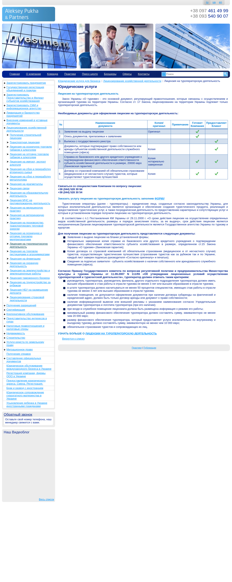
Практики (70, 73)
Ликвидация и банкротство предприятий (23, 114)
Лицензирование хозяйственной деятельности (26, 129)
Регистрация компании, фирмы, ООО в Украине (26, 375)
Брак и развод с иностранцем (24, 388)
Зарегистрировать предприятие (26, 82)
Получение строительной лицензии (25, 136)
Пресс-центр (90, 73)
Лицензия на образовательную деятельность (29, 194)
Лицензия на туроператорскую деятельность (29, 245)
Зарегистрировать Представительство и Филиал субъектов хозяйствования (25, 97)
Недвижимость (15, 333)
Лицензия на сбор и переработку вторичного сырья (30, 171)
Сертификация (15, 309)
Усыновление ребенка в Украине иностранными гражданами (26, 404)
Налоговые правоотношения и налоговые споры (25, 327)
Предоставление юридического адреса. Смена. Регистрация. (26, 382)
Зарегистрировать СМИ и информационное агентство (23, 107)
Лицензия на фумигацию (25, 258)
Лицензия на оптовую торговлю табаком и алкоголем (29, 156)
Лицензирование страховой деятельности (27, 299)
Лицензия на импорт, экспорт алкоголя (28, 163)
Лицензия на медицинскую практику (26, 209)
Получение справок (18, 353)
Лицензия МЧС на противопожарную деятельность (30, 202)
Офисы (127, 73)
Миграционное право (19, 349)
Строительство (15, 337)
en (220, 2)
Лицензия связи (19, 188)
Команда (52, 73)
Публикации (149, 347)
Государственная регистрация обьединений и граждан (25, 89)
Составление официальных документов (23, 360)
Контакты (144, 73)
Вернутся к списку (73, 338)
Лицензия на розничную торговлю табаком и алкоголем (31, 148)
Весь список (46, 499)
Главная (15, 73)
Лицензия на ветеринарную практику (27, 217)
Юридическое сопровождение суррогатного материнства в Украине (25, 395)
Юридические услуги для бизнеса (79, 81)
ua (214, 2)
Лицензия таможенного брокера (30, 277)
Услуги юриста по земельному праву (25, 343)
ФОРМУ (160, 198)
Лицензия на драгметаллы (26, 184)
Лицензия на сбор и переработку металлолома (30, 178)
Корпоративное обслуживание (25, 314)
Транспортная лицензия (25, 142)
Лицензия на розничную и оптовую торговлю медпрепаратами (26, 236)
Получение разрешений (21, 305)
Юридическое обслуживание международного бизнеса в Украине (28, 367)
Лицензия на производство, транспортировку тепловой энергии (27, 225)
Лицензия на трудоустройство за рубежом (30, 284)
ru (207, 2)
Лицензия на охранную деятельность (24, 264)
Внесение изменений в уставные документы (26, 122)
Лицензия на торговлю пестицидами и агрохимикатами (30, 253)
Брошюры (110, 73)
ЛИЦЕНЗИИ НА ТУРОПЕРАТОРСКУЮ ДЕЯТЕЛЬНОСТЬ (121, 333)
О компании (33, 73)
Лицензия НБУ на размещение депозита (29, 291)
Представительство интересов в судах (26, 320)
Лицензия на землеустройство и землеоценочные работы (30, 272)
